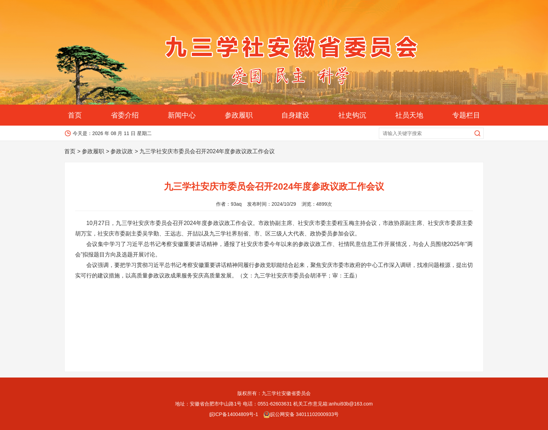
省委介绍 (125, 115)
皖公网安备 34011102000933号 (301, 414)
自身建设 (295, 115)
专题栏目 (466, 115)
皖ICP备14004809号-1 (233, 414)
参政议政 (121, 151)
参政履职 (239, 115)
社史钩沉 (352, 115)
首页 (75, 115)
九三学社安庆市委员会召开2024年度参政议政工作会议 (207, 151)
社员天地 (409, 115)
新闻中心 (182, 115)
